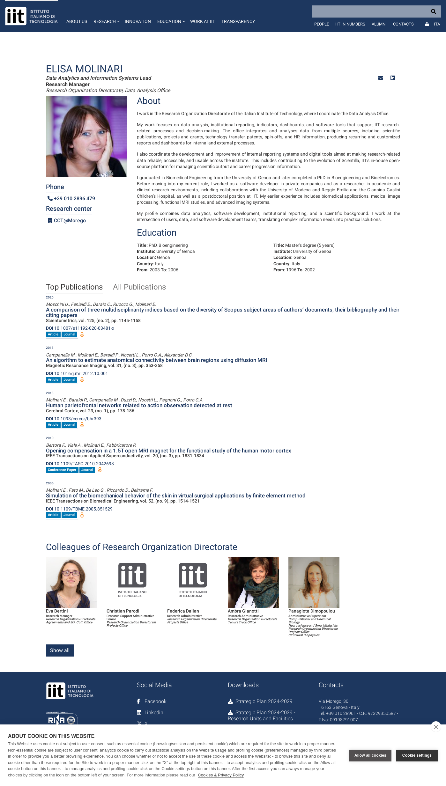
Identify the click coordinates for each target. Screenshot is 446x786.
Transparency (238, 21)
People (321, 24)
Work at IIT (202, 21)
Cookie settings (417, 755)
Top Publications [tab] (74, 287)
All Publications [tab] (139, 287)
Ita (437, 24)
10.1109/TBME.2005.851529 (79, 508)
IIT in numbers (350, 24)
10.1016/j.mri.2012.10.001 (77, 373)
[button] (106, 16)
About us (76, 21)
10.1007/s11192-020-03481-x (80, 328)
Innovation (138, 21)
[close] (436, 726)
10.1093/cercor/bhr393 (73, 418)
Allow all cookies (370, 755)
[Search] (376, 11)
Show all (60, 650)
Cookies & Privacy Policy (221, 775)
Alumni (379, 24)
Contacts (403, 24)
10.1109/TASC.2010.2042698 (80, 463)
